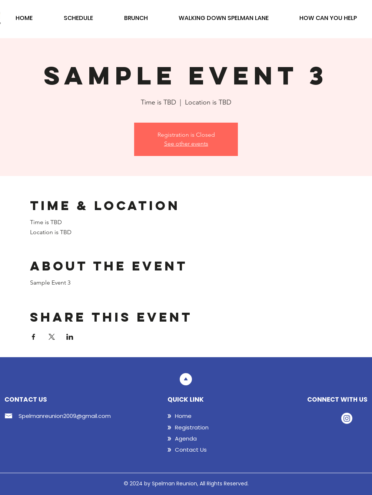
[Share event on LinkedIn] (69, 337)
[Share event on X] (51, 337)
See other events (186, 143)
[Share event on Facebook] (33, 337)
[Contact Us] (198, 449)
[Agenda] (198, 438)
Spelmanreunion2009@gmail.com (65, 416)
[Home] (198, 416)
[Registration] (198, 427)
